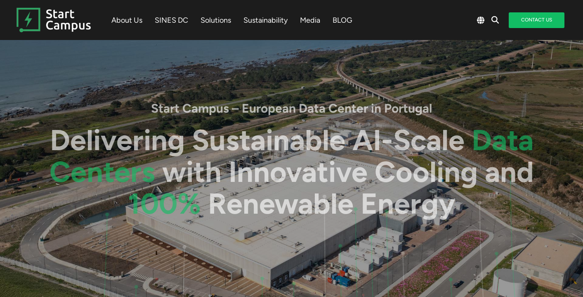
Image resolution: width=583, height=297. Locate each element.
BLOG (342, 20)
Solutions (216, 20)
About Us (126, 20)
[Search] (495, 20)
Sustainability (265, 20)
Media (310, 20)
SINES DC (171, 20)
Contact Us (536, 20)
